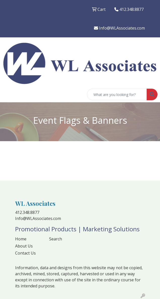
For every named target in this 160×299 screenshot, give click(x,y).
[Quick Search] (117, 94)
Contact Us (25, 253)
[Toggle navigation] (8, 94)
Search (55, 239)
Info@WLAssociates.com (119, 28)
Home (20, 239)
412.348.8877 (129, 9)
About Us (24, 246)
